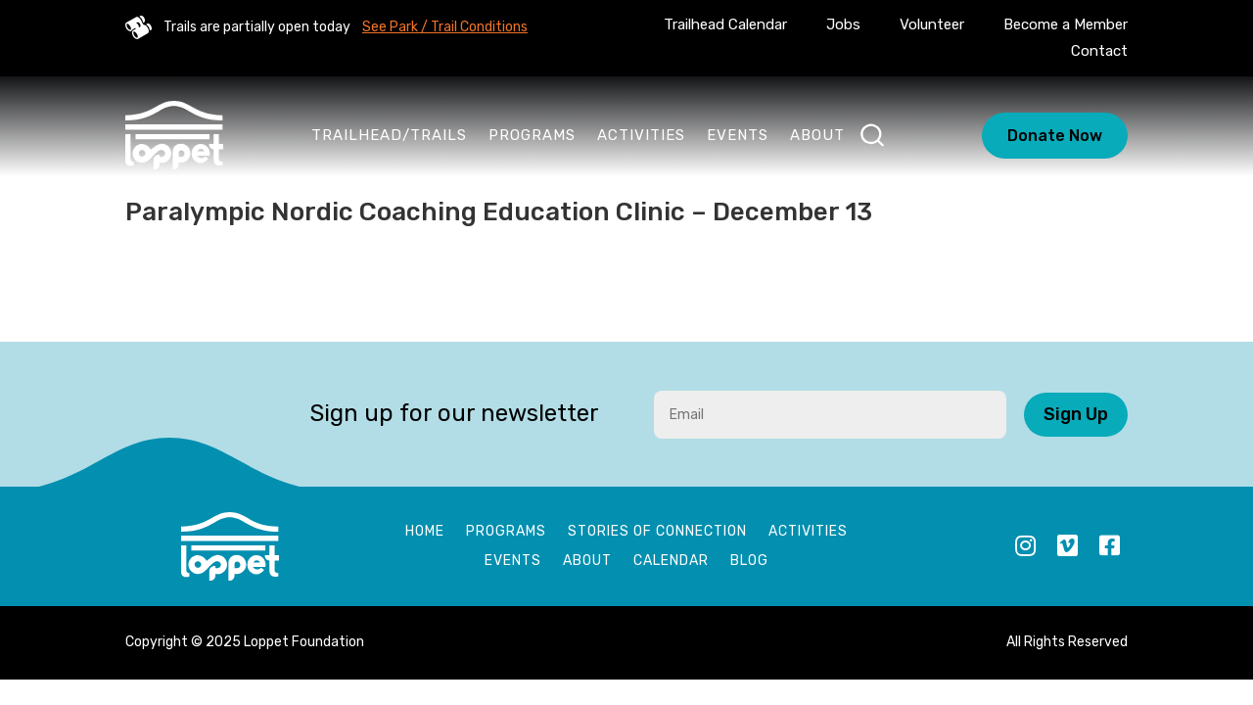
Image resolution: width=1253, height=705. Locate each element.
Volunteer (932, 24)
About (817, 135)
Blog (749, 561)
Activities (641, 135)
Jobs (843, 24)
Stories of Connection (657, 532)
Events (737, 135)
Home (424, 532)
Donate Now (1054, 135)
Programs (532, 135)
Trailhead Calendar (725, 24)
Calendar (671, 561)
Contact (1099, 51)
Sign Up (1076, 414)
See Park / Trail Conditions (445, 27)
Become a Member (1065, 24)
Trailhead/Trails (389, 135)
